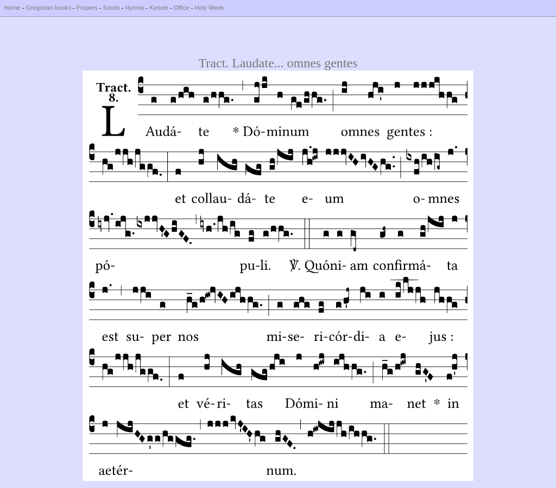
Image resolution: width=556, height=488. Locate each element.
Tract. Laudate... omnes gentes (277, 63)
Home (12, 7)
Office (181, 7)
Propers (86, 7)
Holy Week (209, 7)
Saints (111, 7)
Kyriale (158, 7)
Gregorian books (48, 7)
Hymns (134, 7)
